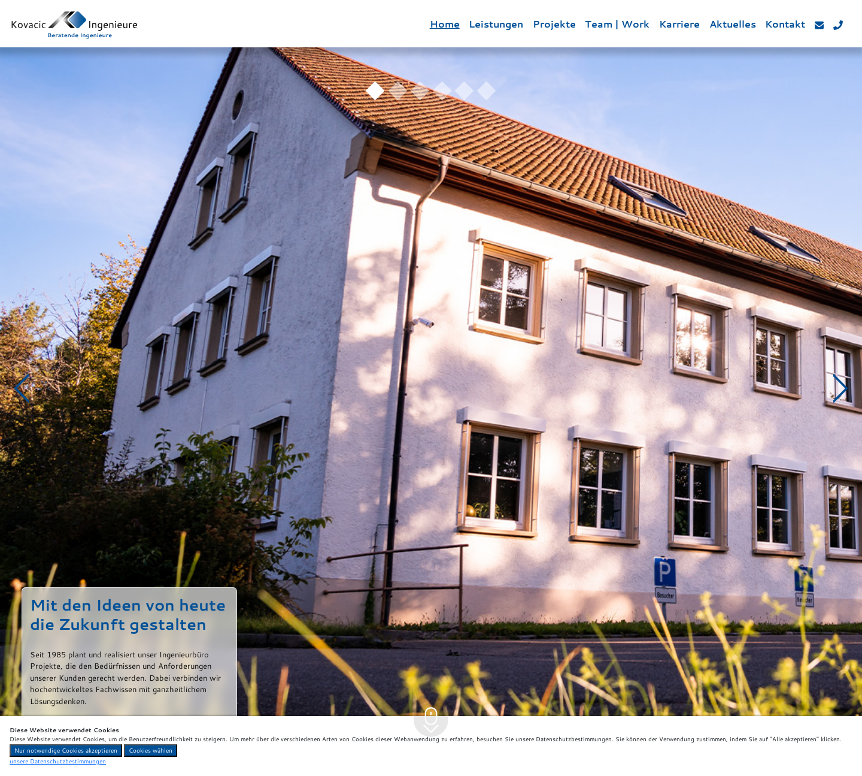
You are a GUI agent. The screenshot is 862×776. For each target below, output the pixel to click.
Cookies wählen (150, 750)
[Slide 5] (464, 91)
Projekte (554, 24)
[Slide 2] (397, 91)
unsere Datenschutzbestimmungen (58, 761)
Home (445, 24)
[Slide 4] (442, 91)
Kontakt (785, 24)
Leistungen (496, 24)
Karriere (679, 24)
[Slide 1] (375, 91)
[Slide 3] (420, 91)
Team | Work (617, 24)
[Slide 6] (486, 91)
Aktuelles (732, 24)
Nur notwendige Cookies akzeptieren (65, 750)
